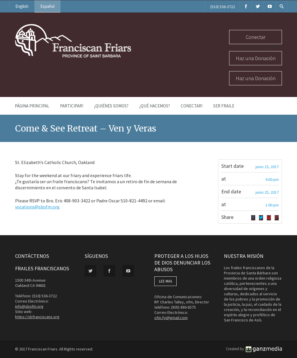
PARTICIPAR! (71, 106)
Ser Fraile (223, 106)
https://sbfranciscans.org (37, 316)
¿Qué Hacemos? (154, 106)
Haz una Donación (256, 58)
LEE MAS (165, 281)
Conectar (255, 37)
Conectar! (191, 106)
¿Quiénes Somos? (111, 106)
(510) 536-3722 (222, 6)
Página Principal (32, 106)
